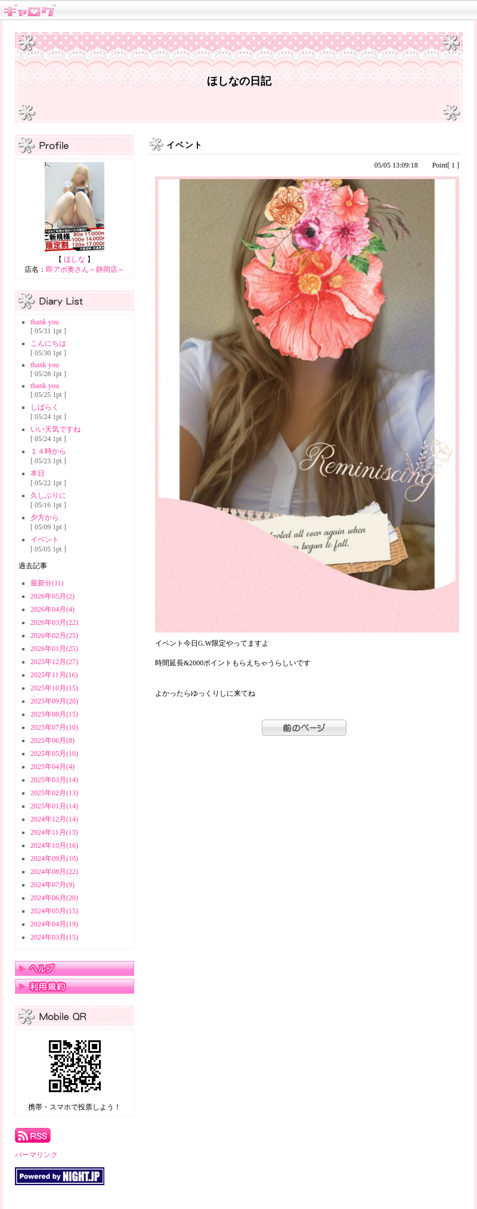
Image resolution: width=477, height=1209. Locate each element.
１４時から (48, 451)
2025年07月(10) (54, 727)
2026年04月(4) (52, 609)
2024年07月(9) (52, 885)
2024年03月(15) (54, 937)
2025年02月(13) (54, 793)
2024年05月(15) (54, 911)
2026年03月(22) (54, 622)
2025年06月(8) (52, 740)
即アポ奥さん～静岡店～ (85, 269)
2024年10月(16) (54, 845)
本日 (37, 473)
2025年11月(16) (54, 675)
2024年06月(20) (54, 898)
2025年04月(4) (52, 766)
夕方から (44, 517)
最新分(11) (47, 583)
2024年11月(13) (54, 832)
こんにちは (48, 343)
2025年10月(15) (54, 688)
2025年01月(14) (54, 806)
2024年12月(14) (54, 819)
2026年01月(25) (54, 648)
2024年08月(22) (54, 871)
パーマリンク (36, 1155)
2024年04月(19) (54, 924)
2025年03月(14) (54, 780)
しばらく (44, 407)
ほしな (74, 259)
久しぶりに (48, 495)
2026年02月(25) (54, 635)
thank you (44, 322)
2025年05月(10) (54, 753)
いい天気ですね (55, 429)
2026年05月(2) (52, 596)
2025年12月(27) (54, 662)
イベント (44, 539)
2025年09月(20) (54, 701)
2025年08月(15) (54, 714)
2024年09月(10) (54, 858)
